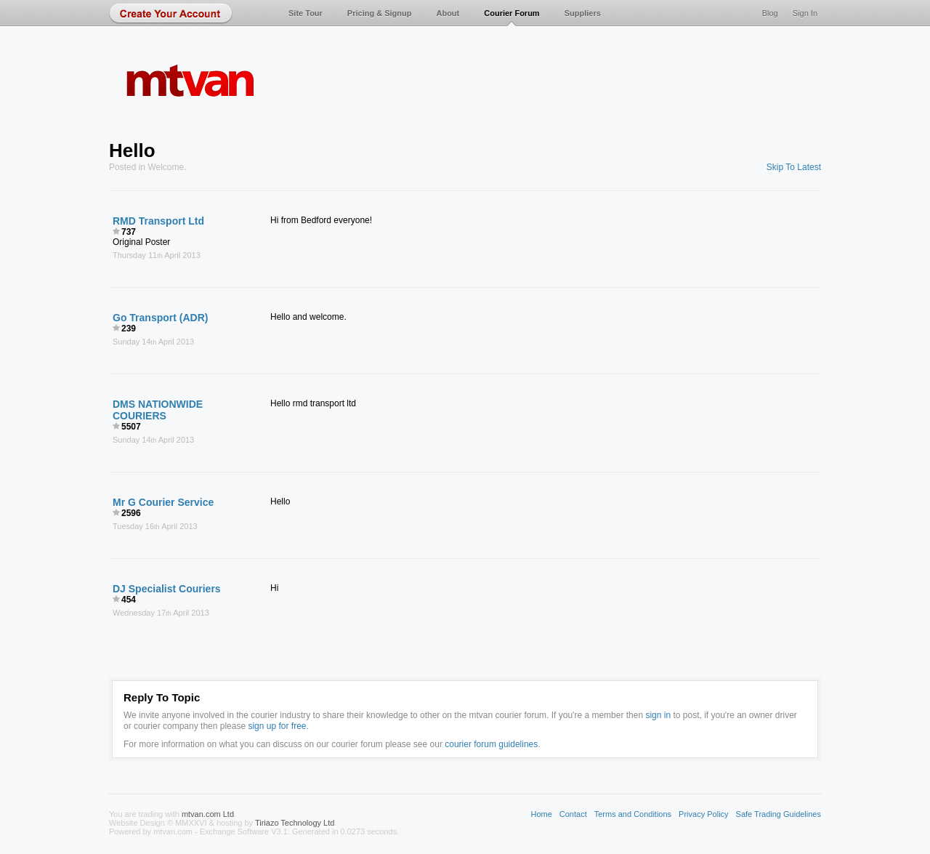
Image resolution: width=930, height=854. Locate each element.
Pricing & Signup (379, 13)
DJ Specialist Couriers (167, 589)
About (447, 13)
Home (540, 814)
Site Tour (305, 13)
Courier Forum (511, 13)
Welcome (165, 167)
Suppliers (583, 13)
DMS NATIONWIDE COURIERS (158, 410)
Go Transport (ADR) (160, 317)
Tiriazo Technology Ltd (294, 822)
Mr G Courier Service (163, 502)
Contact (573, 814)
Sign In (805, 13)
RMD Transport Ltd (158, 221)
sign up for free (277, 726)
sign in (658, 715)
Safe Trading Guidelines (778, 814)
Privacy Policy (703, 814)
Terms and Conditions (632, 814)
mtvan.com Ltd (208, 814)
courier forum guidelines (491, 744)
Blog (770, 13)
